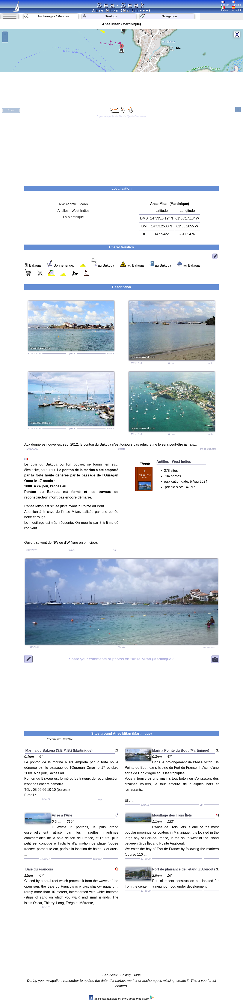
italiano (225, 9)
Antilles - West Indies (73, 210)
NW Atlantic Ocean (73, 204)
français (236, 3)
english (225, 3)
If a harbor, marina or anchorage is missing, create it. (149, 980)
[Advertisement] (121, 149)
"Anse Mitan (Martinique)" (121, 659)
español (236, 9)
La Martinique (73, 217)
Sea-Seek (121, 5)
